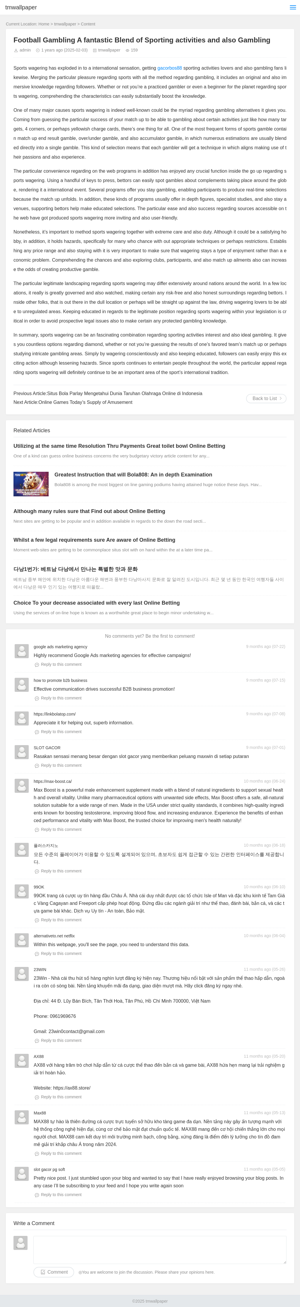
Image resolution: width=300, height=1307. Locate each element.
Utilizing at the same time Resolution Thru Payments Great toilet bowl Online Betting (119, 446)
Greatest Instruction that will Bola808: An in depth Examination (133, 475)
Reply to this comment (61, 664)
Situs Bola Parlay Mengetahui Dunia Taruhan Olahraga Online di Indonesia (124, 393)
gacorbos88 (170, 68)
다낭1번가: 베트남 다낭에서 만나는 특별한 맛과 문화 (75, 569)
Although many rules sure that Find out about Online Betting (89, 511)
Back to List (265, 398)
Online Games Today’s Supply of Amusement (85, 402)
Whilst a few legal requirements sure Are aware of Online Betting (94, 540)
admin (25, 50)
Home (43, 24)
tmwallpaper (21, 7)
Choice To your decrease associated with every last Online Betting (96, 603)
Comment (57, 1272)
